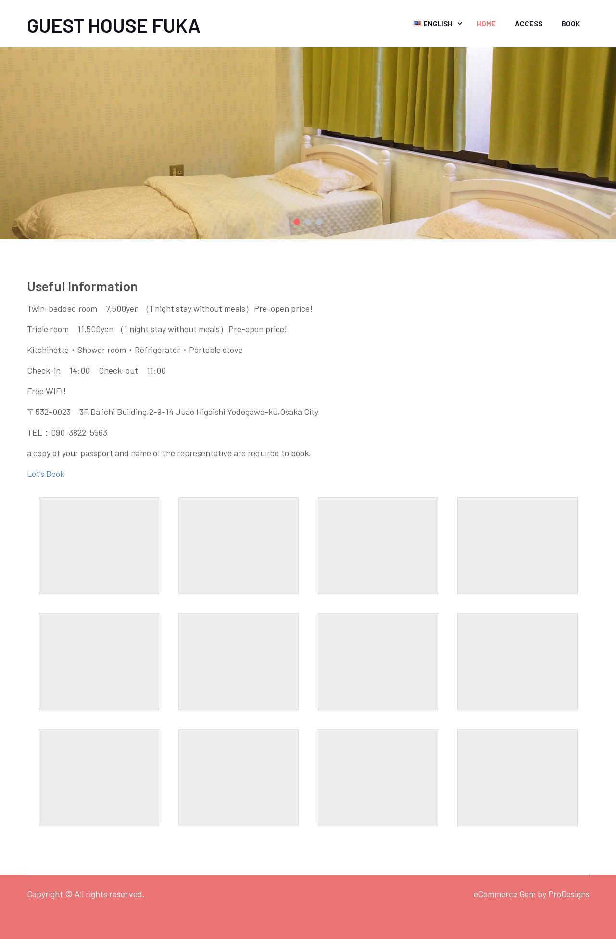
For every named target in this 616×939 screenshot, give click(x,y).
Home (486, 23)
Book (571, 23)
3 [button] (319, 222)
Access (528, 23)
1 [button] (297, 222)
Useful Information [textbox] (82, 286)
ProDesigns (569, 894)
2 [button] (308, 222)
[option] (308, 143)
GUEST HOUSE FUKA (114, 25)
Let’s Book (45, 473)
